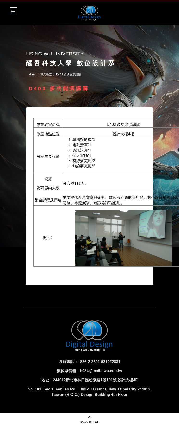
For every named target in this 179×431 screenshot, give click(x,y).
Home (32, 74)
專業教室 (46, 74)
